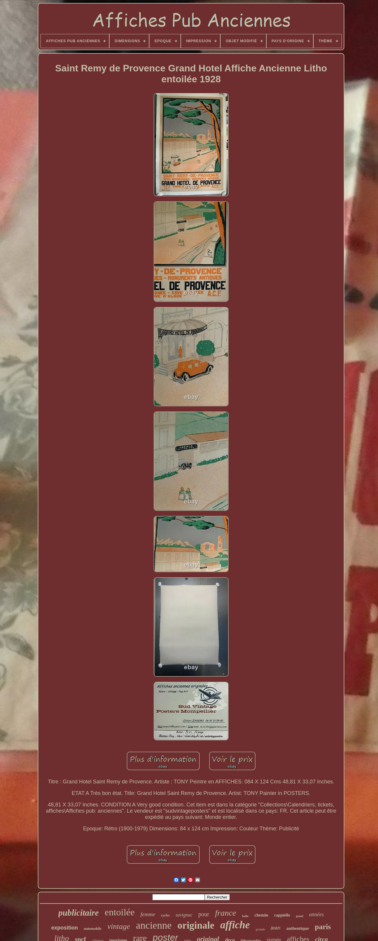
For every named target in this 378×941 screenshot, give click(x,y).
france (225, 912)
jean (275, 928)
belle (245, 916)
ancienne (154, 925)
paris (323, 927)
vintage (118, 926)
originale (195, 925)
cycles (165, 915)
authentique (297, 928)
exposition (64, 928)
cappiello (282, 915)
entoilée (119, 912)
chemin (261, 915)
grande (260, 929)
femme (148, 914)
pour (203, 914)
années (316, 914)
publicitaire (78, 912)
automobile (93, 928)
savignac (184, 914)
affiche (235, 925)
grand (299, 916)
